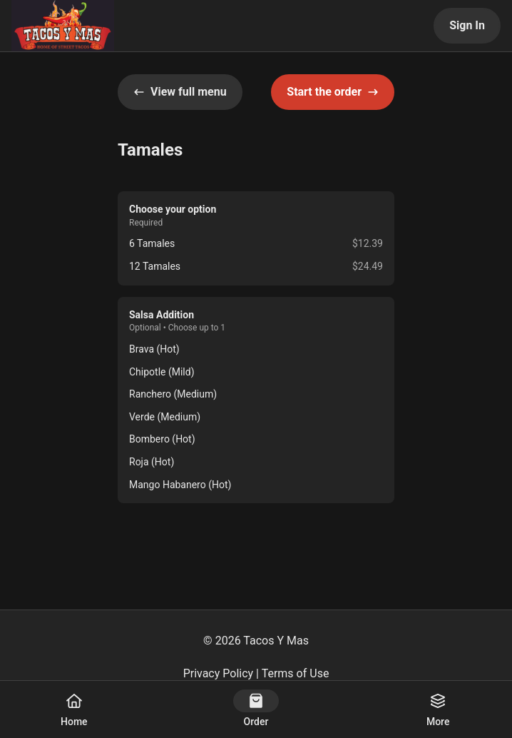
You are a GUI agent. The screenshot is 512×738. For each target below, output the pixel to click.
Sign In (467, 25)
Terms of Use (295, 673)
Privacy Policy (218, 673)
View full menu (180, 91)
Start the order (333, 91)
